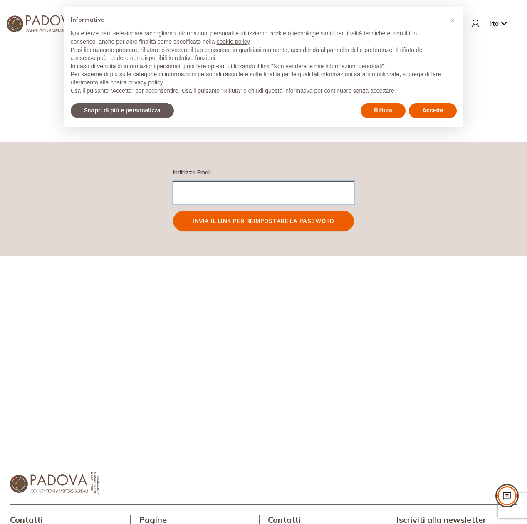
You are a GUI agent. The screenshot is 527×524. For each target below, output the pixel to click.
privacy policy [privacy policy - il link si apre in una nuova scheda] (145, 82)
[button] (452, 20)
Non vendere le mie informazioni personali (327, 66)
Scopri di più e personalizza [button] (122, 110)
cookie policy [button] (232, 41)
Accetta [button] (432, 110)
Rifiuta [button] (383, 110)
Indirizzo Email (192, 172)
